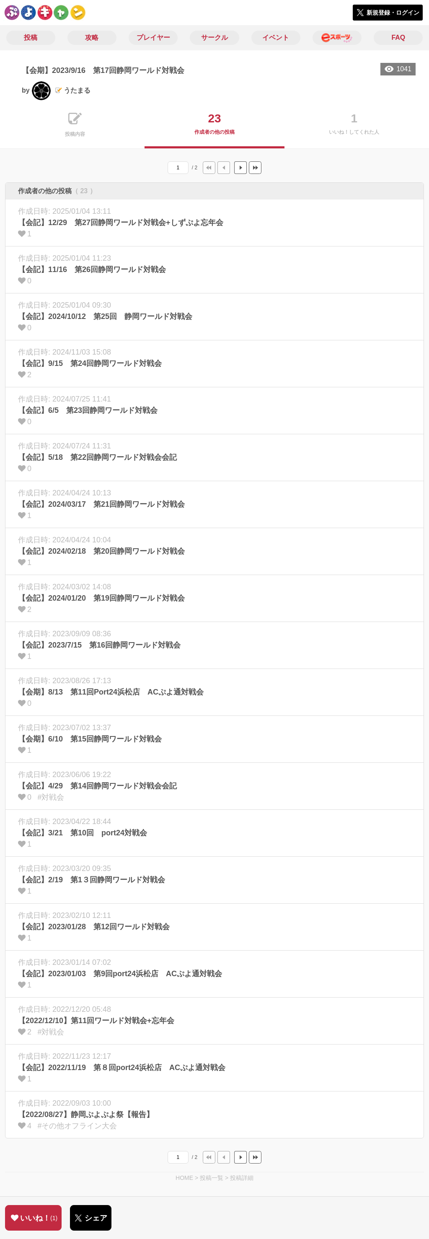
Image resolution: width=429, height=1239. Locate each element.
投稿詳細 (241, 1177)
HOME (184, 1177)
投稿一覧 (211, 1177)
